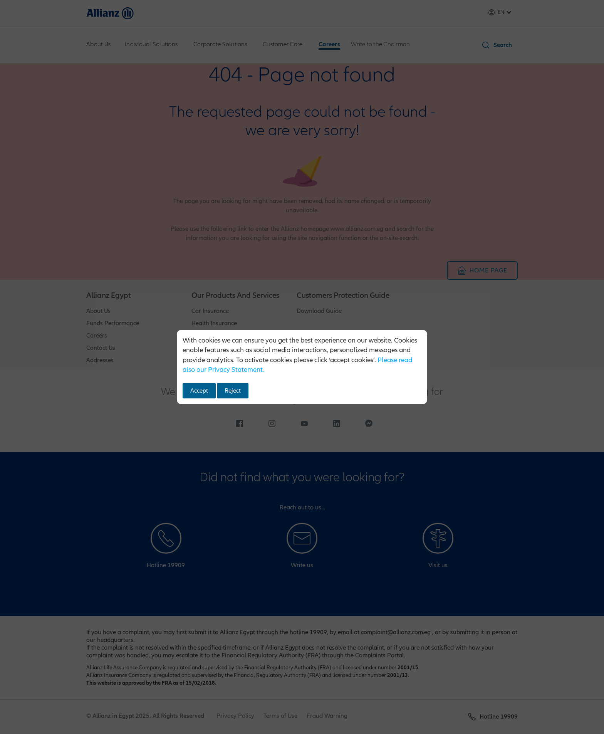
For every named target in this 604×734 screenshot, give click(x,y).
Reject (233, 391)
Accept (199, 391)
